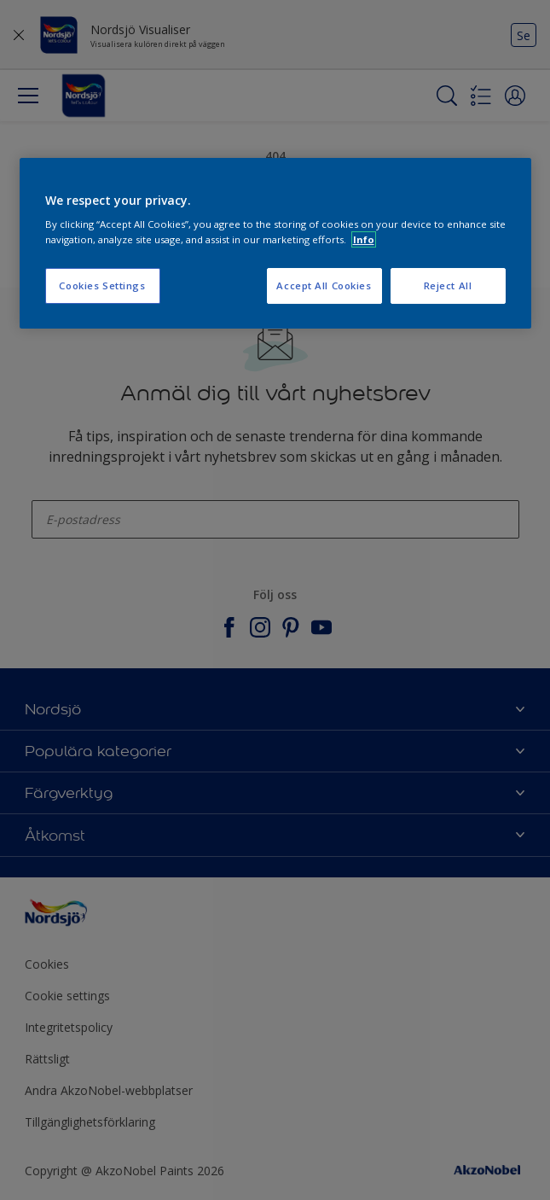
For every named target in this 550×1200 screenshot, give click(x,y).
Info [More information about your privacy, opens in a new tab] (363, 239)
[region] (275, 243)
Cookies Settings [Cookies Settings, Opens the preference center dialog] (102, 285)
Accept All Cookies (323, 285)
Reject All (448, 285)
